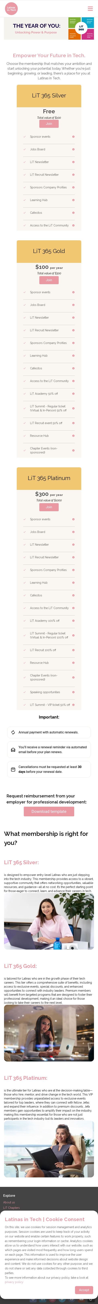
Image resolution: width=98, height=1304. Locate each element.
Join (49, 124)
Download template (49, 811)
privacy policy (14, 1282)
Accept (84, 1290)
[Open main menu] (90, 8)
